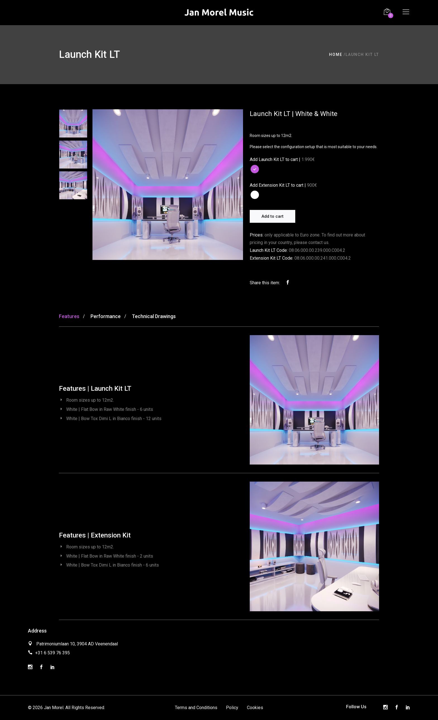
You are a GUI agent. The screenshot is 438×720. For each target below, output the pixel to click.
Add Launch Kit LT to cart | (275, 159)
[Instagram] (30, 667)
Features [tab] (69, 316)
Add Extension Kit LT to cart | (278, 185)
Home (335, 54)
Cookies (255, 707)
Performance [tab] (106, 316)
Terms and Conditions (196, 707)
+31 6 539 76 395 (52, 652)
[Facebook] (41, 667)
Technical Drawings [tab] (154, 316)
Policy (232, 707)
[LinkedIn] (52, 667)
